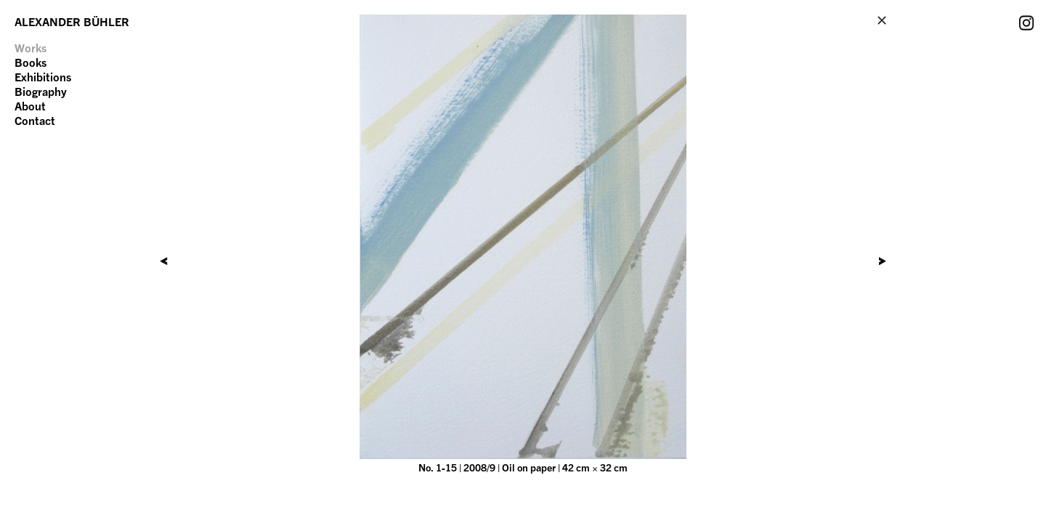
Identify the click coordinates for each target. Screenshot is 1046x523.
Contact (35, 120)
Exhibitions (43, 77)
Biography (41, 91)
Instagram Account (1026, 22)
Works (30, 48)
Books (30, 62)
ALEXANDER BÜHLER (72, 22)
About (30, 106)
